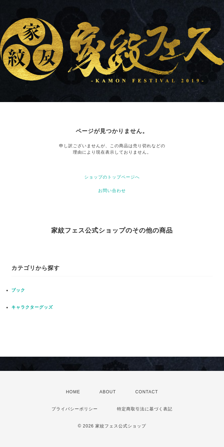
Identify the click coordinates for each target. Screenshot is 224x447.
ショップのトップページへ (112, 177)
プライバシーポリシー (75, 408)
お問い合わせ (112, 190)
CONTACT (146, 391)
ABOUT (108, 391)
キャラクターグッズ (32, 307)
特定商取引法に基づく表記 (144, 408)
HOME (73, 391)
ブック (18, 290)
